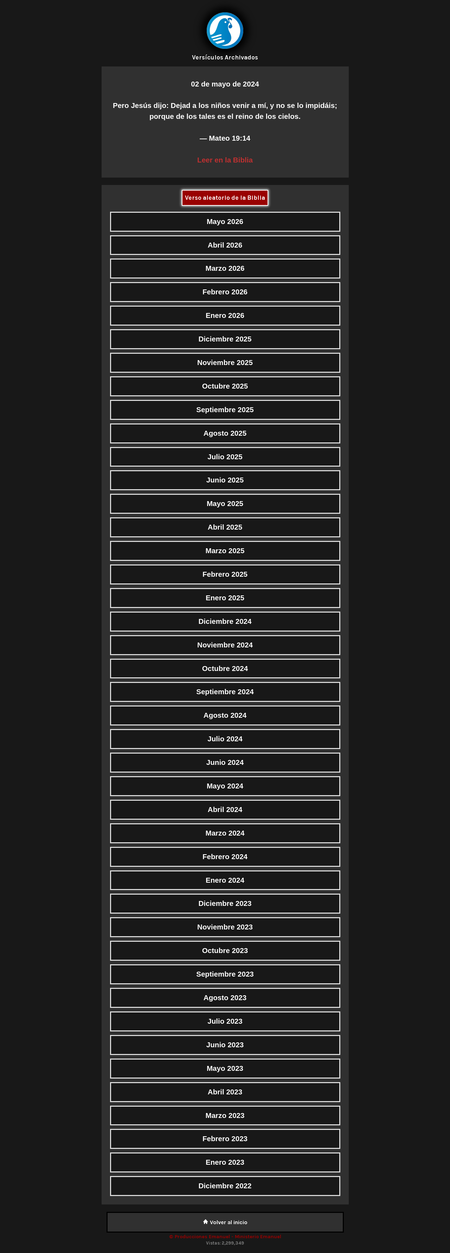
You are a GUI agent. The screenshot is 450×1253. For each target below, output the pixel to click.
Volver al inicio (225, 1222)
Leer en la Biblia (225, 160)
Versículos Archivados (225, 57)
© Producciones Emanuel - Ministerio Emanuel (225, 1237)
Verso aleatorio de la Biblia (225, 197)
